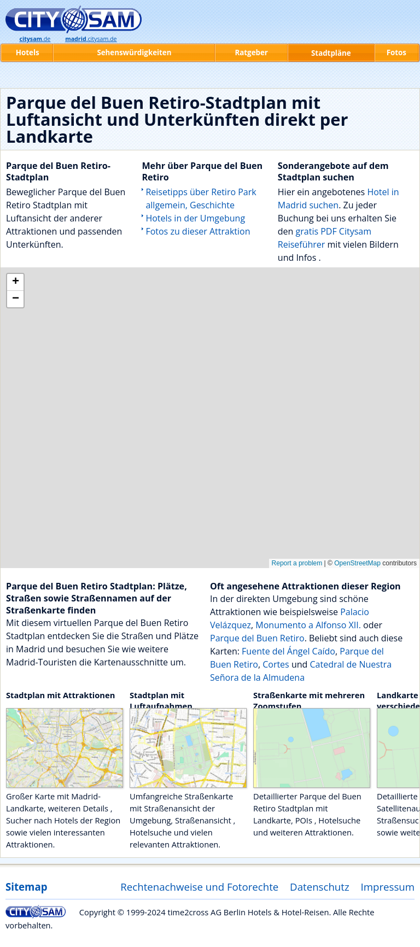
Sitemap (26, 886)
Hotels (27, 52)
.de (34, 39)
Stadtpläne (331, 53)
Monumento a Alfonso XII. (308, 625)
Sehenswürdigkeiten (134, 52)
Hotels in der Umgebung (195, 218)
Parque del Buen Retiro (257, 638)
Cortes (275, 664)
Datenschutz (319, 886)
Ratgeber (251, 52)
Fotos (396, 52)
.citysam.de (90, 39)
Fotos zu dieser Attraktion (197, 231)
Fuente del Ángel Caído (288, 651)
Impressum (388, 886)
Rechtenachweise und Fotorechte (199, 886)
